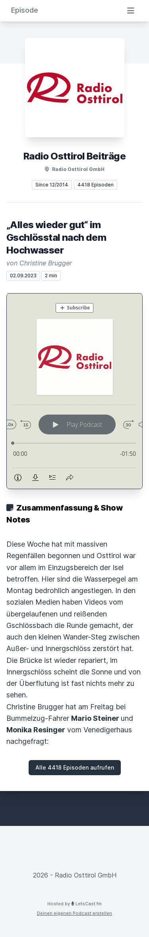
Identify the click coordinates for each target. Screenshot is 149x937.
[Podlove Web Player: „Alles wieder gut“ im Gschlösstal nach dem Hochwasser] (74, 391)
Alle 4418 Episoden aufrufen (74, 767)
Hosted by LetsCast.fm (74, 903)
